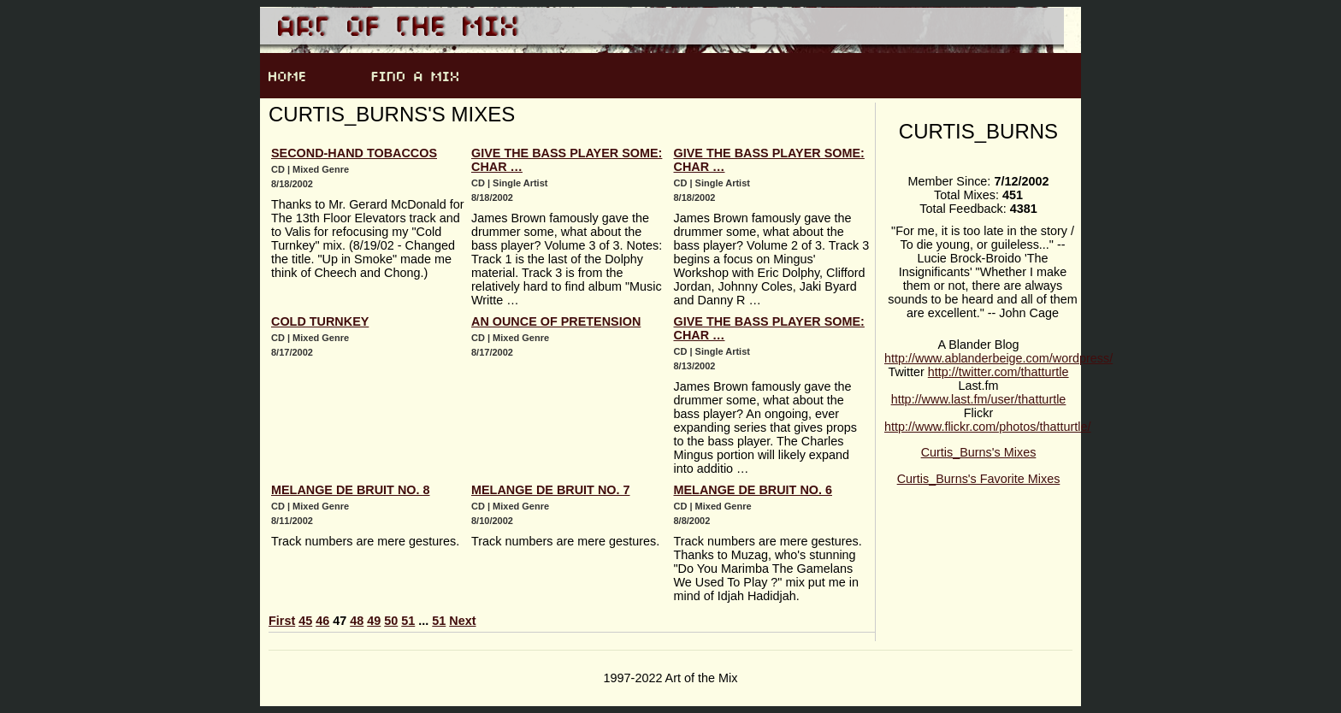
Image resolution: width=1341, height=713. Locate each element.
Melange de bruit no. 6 (753, 490)
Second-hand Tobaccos (354, 153)
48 (356, 621)
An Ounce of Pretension (556, 321)
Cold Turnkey (320, 321)
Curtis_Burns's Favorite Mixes (978, 479)
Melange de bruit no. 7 (550, 490)
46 (322, 621)
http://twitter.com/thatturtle (998, 372)
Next (462, 621)
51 (408, 621)
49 (374, 621)
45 (305, 621)
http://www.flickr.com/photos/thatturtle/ (987, 426)
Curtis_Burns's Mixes (979, 452)
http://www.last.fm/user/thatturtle (978, 399)
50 (391, 621)
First (282, 621)
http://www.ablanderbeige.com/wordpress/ (998, 358)
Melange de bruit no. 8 (350, 490)
